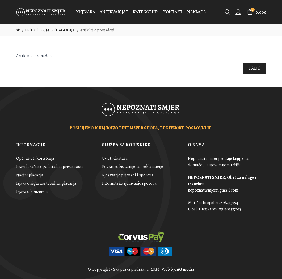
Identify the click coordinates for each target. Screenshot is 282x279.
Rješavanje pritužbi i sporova (128, 175)
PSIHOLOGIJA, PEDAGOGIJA (50, 30)
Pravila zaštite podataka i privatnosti (49, 167)
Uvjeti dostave (115, 158)
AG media (185, 269)
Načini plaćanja (29, 175)
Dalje (254, 68)
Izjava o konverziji (32, 192)
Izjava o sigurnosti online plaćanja (46, 183)
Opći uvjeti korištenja (35, 158)
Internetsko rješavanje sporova (129, 183)
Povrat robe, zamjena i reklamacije (132, 167)
